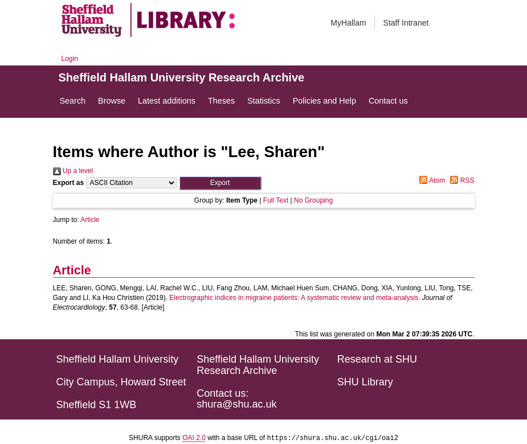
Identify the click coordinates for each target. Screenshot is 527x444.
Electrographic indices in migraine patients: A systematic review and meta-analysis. (294, 298)
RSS (460, 180)
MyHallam (348, 22)
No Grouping (313, 200)
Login (70, 59)
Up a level (73, 171)
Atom (430, 180)
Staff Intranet (406, 22)
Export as (68, 183)
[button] (220, 183)
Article (89, 220)
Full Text (275, 200)
